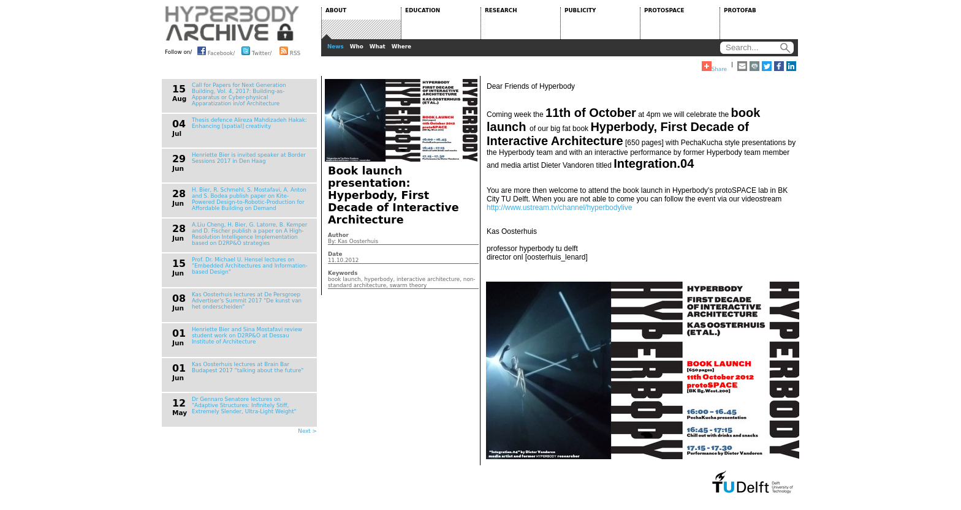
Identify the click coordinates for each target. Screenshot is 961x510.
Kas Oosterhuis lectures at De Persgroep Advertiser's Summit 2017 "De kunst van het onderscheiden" (247, 300)
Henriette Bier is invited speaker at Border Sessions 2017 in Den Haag (249, 158)
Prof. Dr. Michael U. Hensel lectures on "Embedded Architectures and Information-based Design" (250, 266)
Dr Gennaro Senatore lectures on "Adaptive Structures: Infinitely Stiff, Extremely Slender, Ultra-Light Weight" (244, 405)
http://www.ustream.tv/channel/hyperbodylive (559, 207)
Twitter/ (256, 51)
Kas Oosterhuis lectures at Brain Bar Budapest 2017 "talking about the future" (247, 367)
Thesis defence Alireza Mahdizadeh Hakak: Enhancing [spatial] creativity (249, 123)
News (335, 46)
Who (356, 46)
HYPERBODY (232, 23)
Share (714, 66)
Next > (307, 431)
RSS (289, 51)
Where (401, 46)
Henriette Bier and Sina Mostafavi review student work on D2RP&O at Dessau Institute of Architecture (247, 335)
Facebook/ (216, 51)
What (378, 46)
